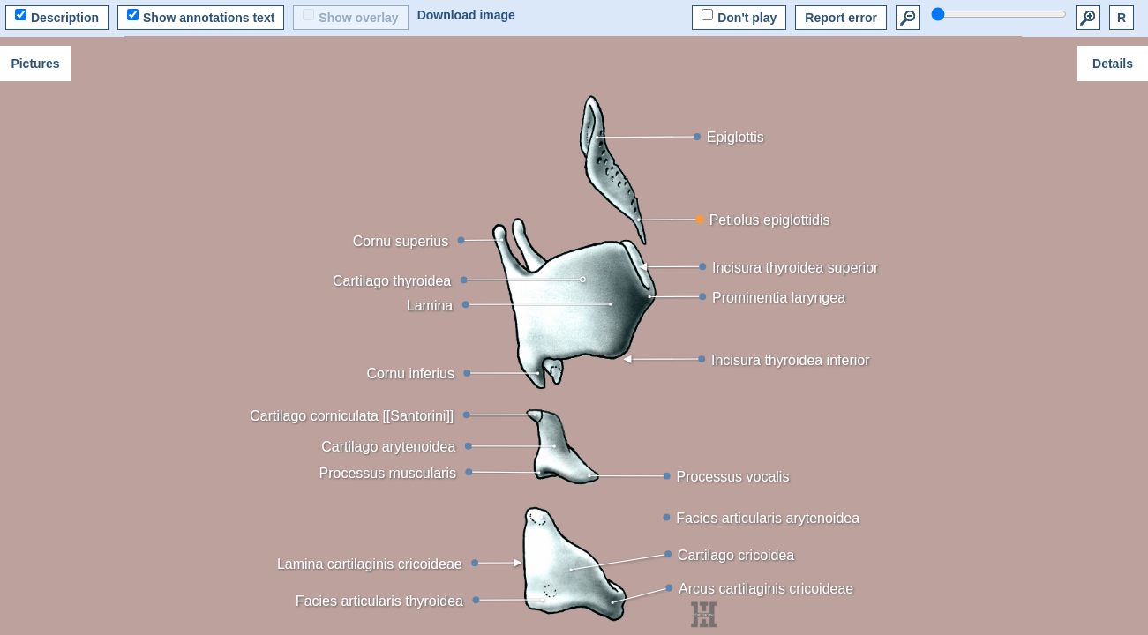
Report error (841, 18)
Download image (466, 15)
